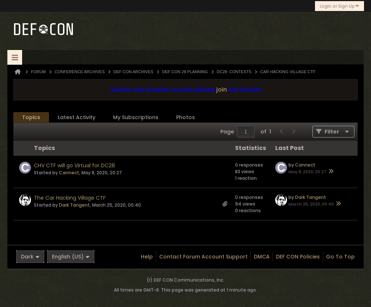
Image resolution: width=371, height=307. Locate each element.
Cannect (69, 172)
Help (147, 256)
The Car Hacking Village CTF (70, 197)
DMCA (262, 256)
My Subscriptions (135, 117)
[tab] (31, 117)
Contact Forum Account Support (203, 256)
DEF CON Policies (298, 256)
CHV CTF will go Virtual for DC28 (74, 165)
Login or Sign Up (339, 6)
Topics (31, 117)
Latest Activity (76, 117)
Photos (185, 117)
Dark (30, 256)
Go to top (340, 256)
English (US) (71, 256)
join (221, 89)
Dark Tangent (74, 205)
